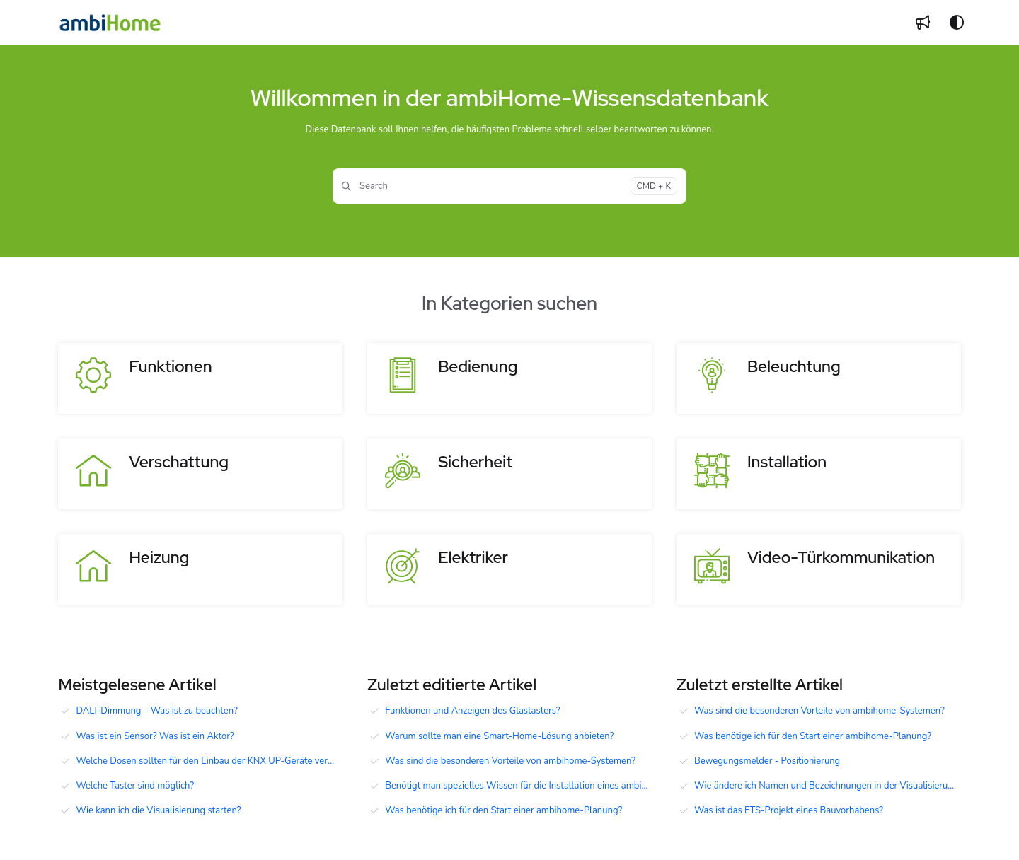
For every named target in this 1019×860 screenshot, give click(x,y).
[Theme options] (956, 22)
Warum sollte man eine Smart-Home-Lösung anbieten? (499, 736)
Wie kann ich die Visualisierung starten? (158, 810)
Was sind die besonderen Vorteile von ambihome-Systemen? (510, 761)
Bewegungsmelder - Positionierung (767, 761)
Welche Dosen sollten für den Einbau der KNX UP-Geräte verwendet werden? (209, 761)
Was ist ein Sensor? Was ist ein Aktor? (155, 736)
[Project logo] (110, 23)
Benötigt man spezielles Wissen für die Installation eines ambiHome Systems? (518, 785)
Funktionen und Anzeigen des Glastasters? (472, 710)
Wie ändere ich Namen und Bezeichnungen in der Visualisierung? (827, 785)
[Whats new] (922, 22)
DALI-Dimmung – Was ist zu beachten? (156, 710)
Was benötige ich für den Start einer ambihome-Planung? (503, 810)
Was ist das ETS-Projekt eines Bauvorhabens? (788, 810)
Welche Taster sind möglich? (135, 785)
